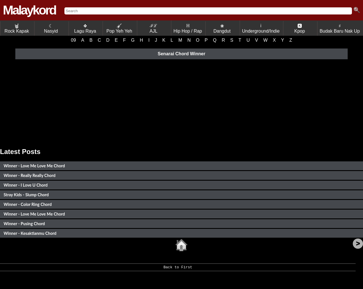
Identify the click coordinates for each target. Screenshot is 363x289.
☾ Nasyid (51, 28)
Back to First (177, 269)
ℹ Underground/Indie (261, 28)
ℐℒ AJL (154, 28)
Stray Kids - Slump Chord (26, 194)
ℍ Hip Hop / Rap (187, 28)
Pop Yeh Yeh (119, 28)
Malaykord (29, 10)
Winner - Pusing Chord (24, 223)
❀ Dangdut (222, 28)
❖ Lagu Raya (85, 28)
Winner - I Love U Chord (26, 185)
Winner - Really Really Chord (30, 175)
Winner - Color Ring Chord (28, 204)
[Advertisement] (181, 102)
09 (73, 40)
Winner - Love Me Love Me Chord (34, 165)
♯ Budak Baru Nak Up (340, 28)
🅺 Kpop (299, 28)
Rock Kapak (17, 28)
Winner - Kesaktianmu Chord (30, 233)
